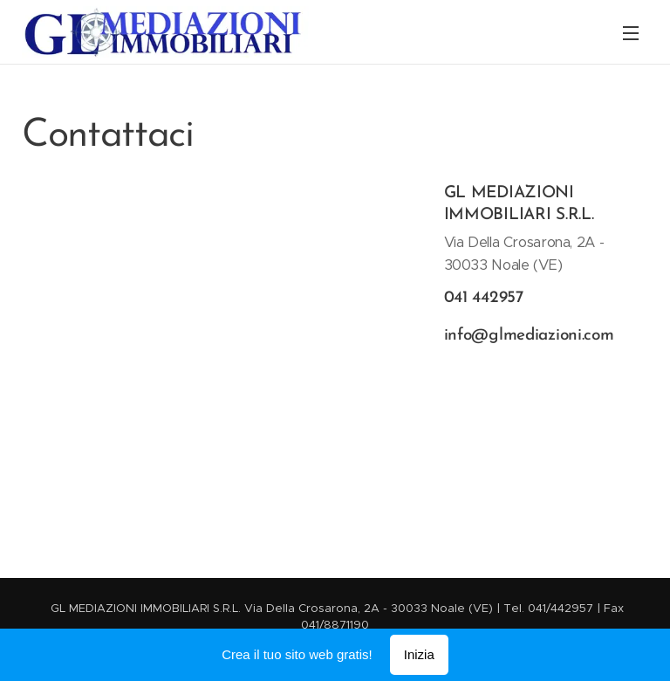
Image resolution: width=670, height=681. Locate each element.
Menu (631, 33)
